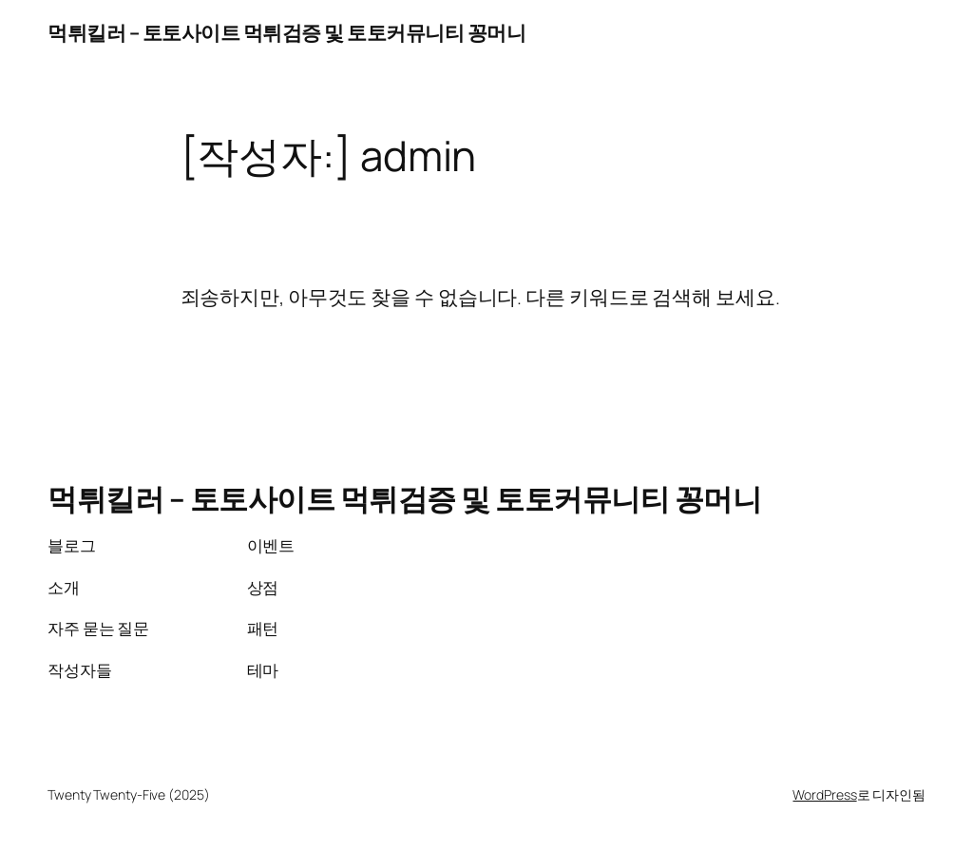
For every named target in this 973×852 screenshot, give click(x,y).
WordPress (824, 794)
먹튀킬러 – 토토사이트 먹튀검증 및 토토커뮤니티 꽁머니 (286, 32)
